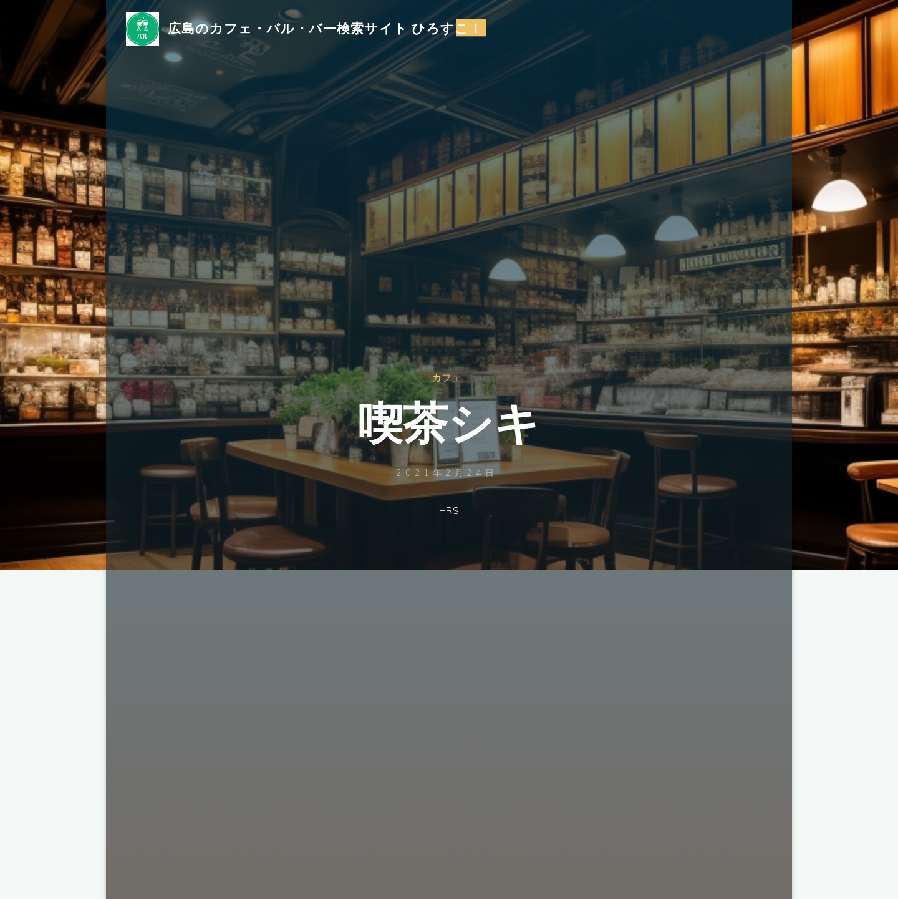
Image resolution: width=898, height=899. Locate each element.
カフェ (446, 377)
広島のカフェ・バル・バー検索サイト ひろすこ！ (330, 29)
